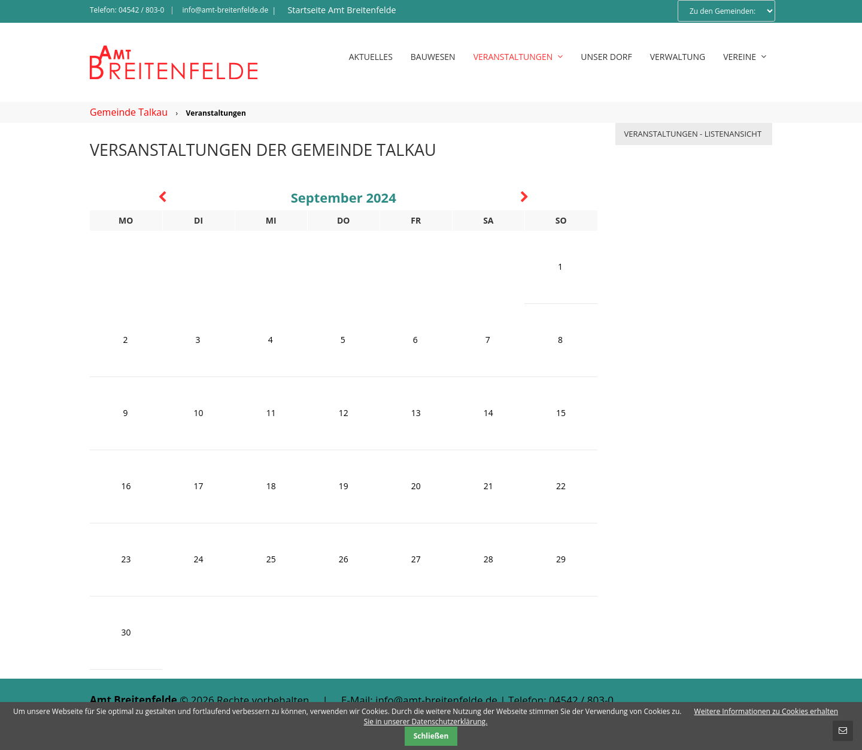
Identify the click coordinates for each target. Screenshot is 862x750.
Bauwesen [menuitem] (433, 56)
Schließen (431, 736)
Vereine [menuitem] (744, 56)
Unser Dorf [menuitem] (606, 56)
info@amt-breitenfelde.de (225, 10)
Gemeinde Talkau (129, 112)
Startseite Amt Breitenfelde (341, 10)
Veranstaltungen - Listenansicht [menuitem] (693, 133)
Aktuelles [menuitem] (371, 56)
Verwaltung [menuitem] (678, 56)
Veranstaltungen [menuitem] (518, 56)
